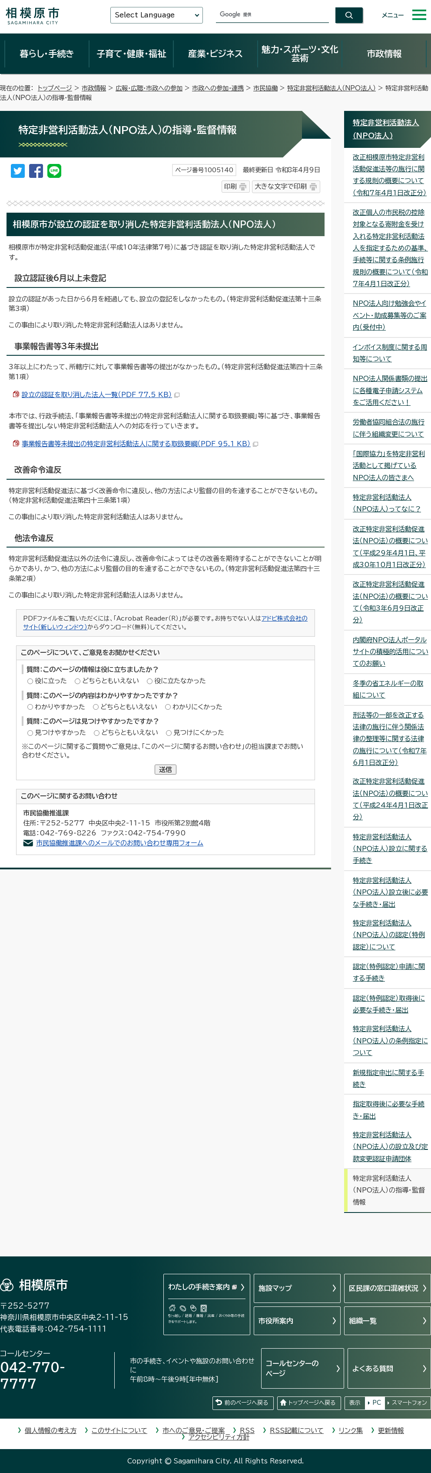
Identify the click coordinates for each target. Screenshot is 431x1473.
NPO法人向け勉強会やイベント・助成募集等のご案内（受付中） (389, 315)
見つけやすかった (60, 732)
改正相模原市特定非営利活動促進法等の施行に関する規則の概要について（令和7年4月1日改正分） (390, 175)
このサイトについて (119, 1430)
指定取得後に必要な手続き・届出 (388, 1110)
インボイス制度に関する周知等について (390, 353)
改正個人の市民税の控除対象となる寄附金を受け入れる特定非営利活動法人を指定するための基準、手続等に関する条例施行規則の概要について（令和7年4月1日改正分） (390, 248)
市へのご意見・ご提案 (193, 1430)
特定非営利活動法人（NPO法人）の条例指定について (390, 1040)
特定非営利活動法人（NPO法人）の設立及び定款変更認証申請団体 (390, 1147)
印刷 (230, 186)
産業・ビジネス (215, 53)
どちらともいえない (110, 681)
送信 (165, 769)
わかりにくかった (197, 707)
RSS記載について (297, 1430)
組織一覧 (363, 1320)
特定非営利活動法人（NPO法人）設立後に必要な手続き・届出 (390, 892)
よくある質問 (372, 1368)
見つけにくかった (198, 732)
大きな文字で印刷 (281, 186)
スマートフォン (409, 1403)
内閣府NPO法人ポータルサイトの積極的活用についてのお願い (390, 652)
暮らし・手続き (47, 53)
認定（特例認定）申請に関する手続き (389, 972)
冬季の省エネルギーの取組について (388, 689)
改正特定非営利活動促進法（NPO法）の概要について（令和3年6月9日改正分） (390, 602)
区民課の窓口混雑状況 (383, 1288)
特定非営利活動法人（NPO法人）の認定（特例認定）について (389, 935)
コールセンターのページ (292, 1368)
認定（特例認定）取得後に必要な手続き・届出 (389, 1004)
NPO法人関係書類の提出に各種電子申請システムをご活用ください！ (390, 390)
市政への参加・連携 (218, 88)
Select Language (145, 15)
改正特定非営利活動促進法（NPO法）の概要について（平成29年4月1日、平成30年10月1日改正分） (390, 547)
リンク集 (351, 1430)
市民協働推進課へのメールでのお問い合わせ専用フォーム (119, 843)
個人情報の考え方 (50, 1430)
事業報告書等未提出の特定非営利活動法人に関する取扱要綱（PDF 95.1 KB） (140, 444)
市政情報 (384, 53)
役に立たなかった (180, 681)
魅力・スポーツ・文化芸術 (300, 53)
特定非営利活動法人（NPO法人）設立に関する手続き (390, 849)
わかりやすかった (60, 707)
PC (376, 1403)
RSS (247, 1430)
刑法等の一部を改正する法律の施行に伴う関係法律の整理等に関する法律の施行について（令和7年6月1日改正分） (390, 739)
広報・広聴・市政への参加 (149, 88)
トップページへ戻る (311, 1403)
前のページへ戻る (246, 1403)
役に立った (51, 681)
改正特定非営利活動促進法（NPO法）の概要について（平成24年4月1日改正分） (390, 799)
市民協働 (265, 88)
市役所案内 (276, 1320)
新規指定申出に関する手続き (388, 1078)
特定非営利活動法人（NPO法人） (331, 88)
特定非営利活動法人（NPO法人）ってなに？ (387, 503)
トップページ (55, 88)
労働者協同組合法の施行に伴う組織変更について (388, 428)
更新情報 (391, 1430)
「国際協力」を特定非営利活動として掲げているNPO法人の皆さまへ (389, 466)
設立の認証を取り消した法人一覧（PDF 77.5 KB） (100, 394)
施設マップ (275, 1288)
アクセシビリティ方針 (219, 1437)
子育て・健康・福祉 (131, 53)
